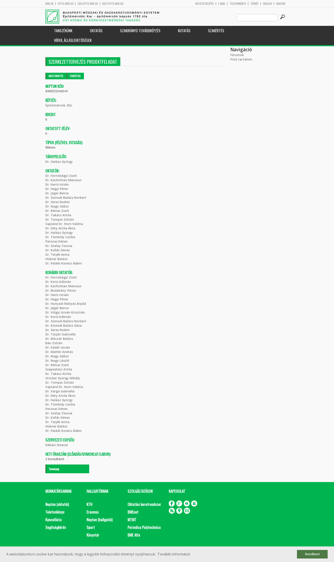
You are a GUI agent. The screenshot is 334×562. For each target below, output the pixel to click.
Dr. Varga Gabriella (60, 391)
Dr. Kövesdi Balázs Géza (63, 325)
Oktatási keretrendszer (144, 504)
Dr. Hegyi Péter (56, 189)
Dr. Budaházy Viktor (60, 290)
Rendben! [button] (312, 554)
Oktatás (96, 30)
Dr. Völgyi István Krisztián (65, 312)
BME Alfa (134, 535)
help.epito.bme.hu (112, 3)
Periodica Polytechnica (144, 527)
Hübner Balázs (56, 259)
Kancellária (53, 519)
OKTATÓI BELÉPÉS (204, 3)
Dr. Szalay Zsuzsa (58, 246)
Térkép (254, 3)
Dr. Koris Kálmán (58, 282)
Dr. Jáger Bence (57, 193)
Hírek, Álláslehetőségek (73, 40)
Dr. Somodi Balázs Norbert (65, 197)
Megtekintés (56, 76)
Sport (91, 527)
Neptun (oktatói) (57, 504)
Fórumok (237, 55)
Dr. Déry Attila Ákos (60, 228)
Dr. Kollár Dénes (57, 250)
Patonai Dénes (56, 241)
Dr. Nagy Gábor (57, 206)
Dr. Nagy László (57, 360)
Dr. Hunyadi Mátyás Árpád (65, 303)
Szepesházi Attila (58, 369)
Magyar (280, 3)
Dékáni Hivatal (56, 445)
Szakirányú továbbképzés (140, 30)
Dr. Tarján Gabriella (60, 334)
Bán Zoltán (53, 343)
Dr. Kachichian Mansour (63, 180)
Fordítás (75, 76)
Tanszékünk (63, 30)
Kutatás (184, 30)
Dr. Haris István (57, 184)
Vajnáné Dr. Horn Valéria (64, 224)
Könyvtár (93, 535)
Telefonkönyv (238, 3)
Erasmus (93, 512)
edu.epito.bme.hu (88, 3)
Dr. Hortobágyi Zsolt (61, 176)
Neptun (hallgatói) (99, 519)
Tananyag (54, 468)
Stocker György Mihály (62, 378)
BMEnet (133, 512)
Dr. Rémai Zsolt (57, 211)
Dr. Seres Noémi (57, 202)
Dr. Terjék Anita (57, 254)
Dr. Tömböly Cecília (60, 237)
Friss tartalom (241, 59)
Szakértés (216, 30)
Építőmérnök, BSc (58, 105)
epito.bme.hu (65, 3)
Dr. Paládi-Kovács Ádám (63, 263)
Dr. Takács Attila (58, 215)
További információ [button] (173, 554)
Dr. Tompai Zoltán (59, 219)
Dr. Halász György (59, 162)
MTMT (132, 519)
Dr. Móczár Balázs (59, 339)
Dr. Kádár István (57, 347)
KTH (89, 504)
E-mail (221, 3)
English (267, 3)
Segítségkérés (55, 527)
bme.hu (49, 3)
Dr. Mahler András (59, 352)
